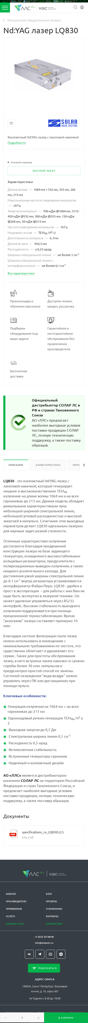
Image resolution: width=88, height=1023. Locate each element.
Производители (16, 901)
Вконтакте (29, 954)
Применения (14, 909)
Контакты (52, 916)
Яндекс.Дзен (61, 954)
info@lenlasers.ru (44, 943)
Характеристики (48, 464)
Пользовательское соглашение (18, 1012)
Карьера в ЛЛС (15, 923)
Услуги (10, 916)
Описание (15, 464)
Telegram (39, 954)
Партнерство (54, 923)
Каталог (11, 894)
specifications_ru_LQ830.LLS (43, 832)
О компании (54, 909)
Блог (49, 894)
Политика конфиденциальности (51, 1012)
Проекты (51, 901)
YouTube (50, 954)
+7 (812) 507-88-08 (44, 937)
